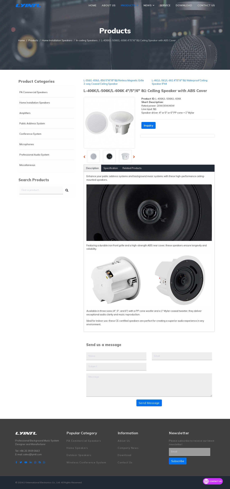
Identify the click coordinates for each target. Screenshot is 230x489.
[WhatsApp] (44, 462)
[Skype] (40, 462)
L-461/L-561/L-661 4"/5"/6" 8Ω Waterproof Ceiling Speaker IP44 (179, 82)
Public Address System (32, 123)
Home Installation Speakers (34, 102)
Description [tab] (92, 168)
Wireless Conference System (86, 462)
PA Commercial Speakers (33, 92)
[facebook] (16, 462)
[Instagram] (35, 462)
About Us (108, 5)
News (147, 5)
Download (184, 5)
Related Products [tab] (132, 168)
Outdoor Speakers (78, 455)
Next (135, 157)
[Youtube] (25, 462)
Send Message (149, 403)
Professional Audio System (34, 154)
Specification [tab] (111, 168)
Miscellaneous (27, 165)
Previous (85, 157)
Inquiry (148, 125)
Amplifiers (25, 113)
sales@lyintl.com (32, 454)
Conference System (30, 133)
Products (128, 5)
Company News (128, 447)
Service (165, 5)
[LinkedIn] (31, 462)
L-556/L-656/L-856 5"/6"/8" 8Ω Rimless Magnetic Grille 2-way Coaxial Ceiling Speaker (114, 82)
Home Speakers (77, 447)
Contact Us (206, 5)
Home (92, 5)
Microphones (26, 144)
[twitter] (21, 462)
